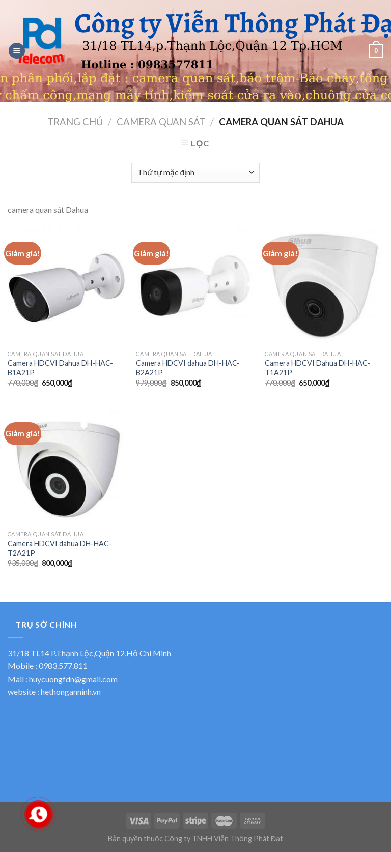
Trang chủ (75, 121)
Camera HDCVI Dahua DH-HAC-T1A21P (317, 368)
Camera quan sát (161, 121)
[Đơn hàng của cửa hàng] (195, 173)
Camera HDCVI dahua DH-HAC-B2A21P (188, 368)
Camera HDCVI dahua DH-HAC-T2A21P (59, 548)
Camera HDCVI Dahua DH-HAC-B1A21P (60, 368)
